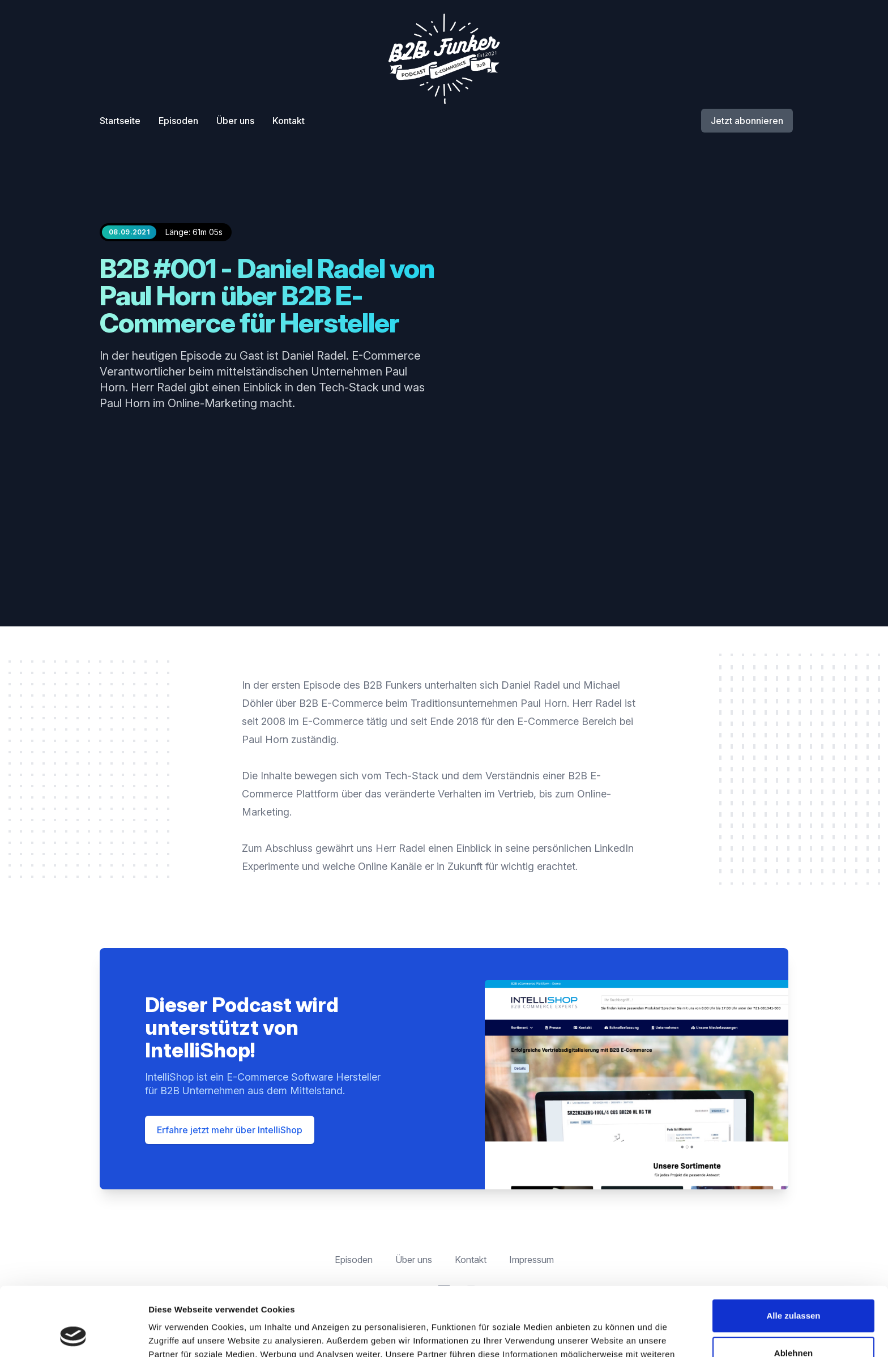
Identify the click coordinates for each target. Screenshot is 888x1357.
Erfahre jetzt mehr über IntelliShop (229, 1130)
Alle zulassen (793, 1251)
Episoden (178, 120)
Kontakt (288, 120)
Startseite (120, 120)
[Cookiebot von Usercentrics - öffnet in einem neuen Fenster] (73, 1334)
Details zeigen (177, 1334)
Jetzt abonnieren (747, 120)
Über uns (235, 120)
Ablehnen (793, 1288)
